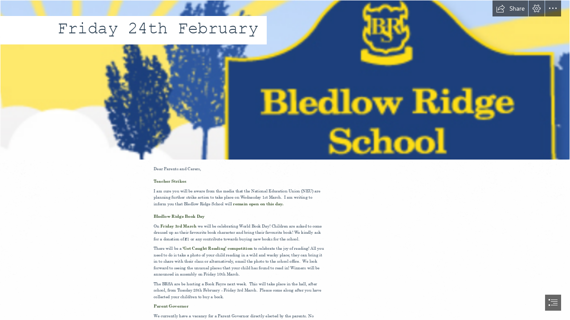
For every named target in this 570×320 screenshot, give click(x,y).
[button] (510, 8)
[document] (285, 160)
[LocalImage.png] (285, 80)
